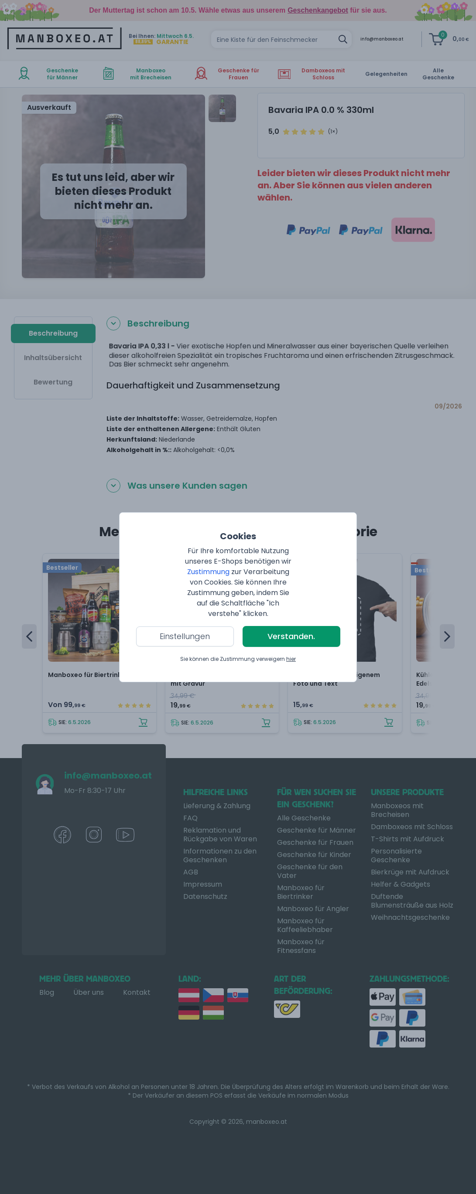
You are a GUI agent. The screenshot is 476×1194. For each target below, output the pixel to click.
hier (291, 659)
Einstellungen (185, 636)
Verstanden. (291, 636)
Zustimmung (208, 572)
